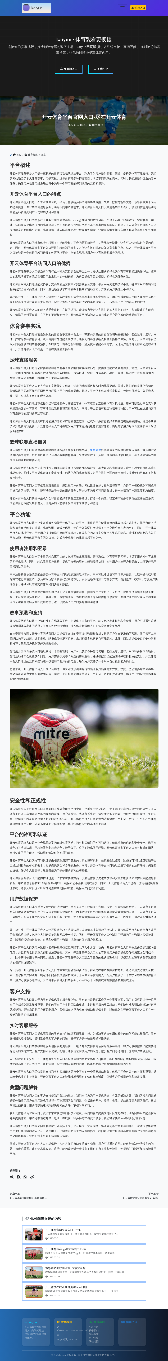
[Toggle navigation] (122, 7)
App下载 (93, 1327)
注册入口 (138, 8)
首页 (17, 154)
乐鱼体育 (95, 450)
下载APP (101, 69)
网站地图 (94, 1341)
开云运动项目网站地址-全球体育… (28, 1198)
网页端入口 (68, 69)
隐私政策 (94, 1334)
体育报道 (31, 154)
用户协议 (94, 1338)
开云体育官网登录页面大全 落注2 (140, 1198)
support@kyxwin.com (67, 1339)
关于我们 (94, 1330)
